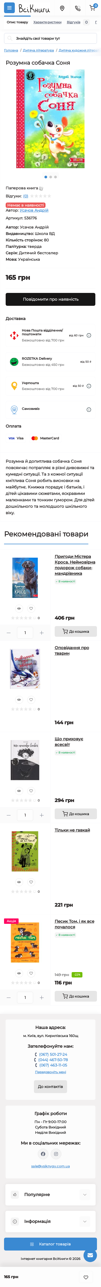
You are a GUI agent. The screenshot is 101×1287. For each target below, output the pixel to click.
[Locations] (62, 8)
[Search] (10, 38)
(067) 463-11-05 (53, 1065)
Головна (11, 50)
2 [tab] (50, 177)
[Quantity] (25, 633)
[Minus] (8, 632)
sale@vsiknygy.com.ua (50, 1166)
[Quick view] (19, 609)
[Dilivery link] (89, 335)
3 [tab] (55, 177)
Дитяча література (38, 50)
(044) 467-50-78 (53, 1059)
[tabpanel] (50, 118)
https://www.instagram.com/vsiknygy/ (56, 1154)
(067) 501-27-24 (53, 1054)
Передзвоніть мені (50, 1072)
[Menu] (9, 7)
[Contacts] (77, 8)
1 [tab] (45, 177)
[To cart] (76, 631)
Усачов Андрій (34, 210)
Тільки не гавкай (72, 830)
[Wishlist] (31, 609)
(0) (25, 196)
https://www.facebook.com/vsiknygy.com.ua (43, 1154)
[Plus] (41, 632)
